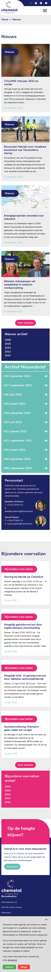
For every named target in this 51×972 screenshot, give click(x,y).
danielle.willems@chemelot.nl (19, 511)
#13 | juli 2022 (13, 422)
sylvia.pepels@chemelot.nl (19, 523)
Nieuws (17, 19)
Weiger (24, 967)
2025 (8, 343)
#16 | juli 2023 (13, 394)
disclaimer (12, 960)
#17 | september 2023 (18, 385)
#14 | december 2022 (17, 413)
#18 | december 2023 (17, 376)
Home (4, 19)
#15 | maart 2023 (15, 404)
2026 (8, 340)
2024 (8, 347)
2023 (8, 351)
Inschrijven (12, 866)
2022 (8, 355)
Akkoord (9, 967)
